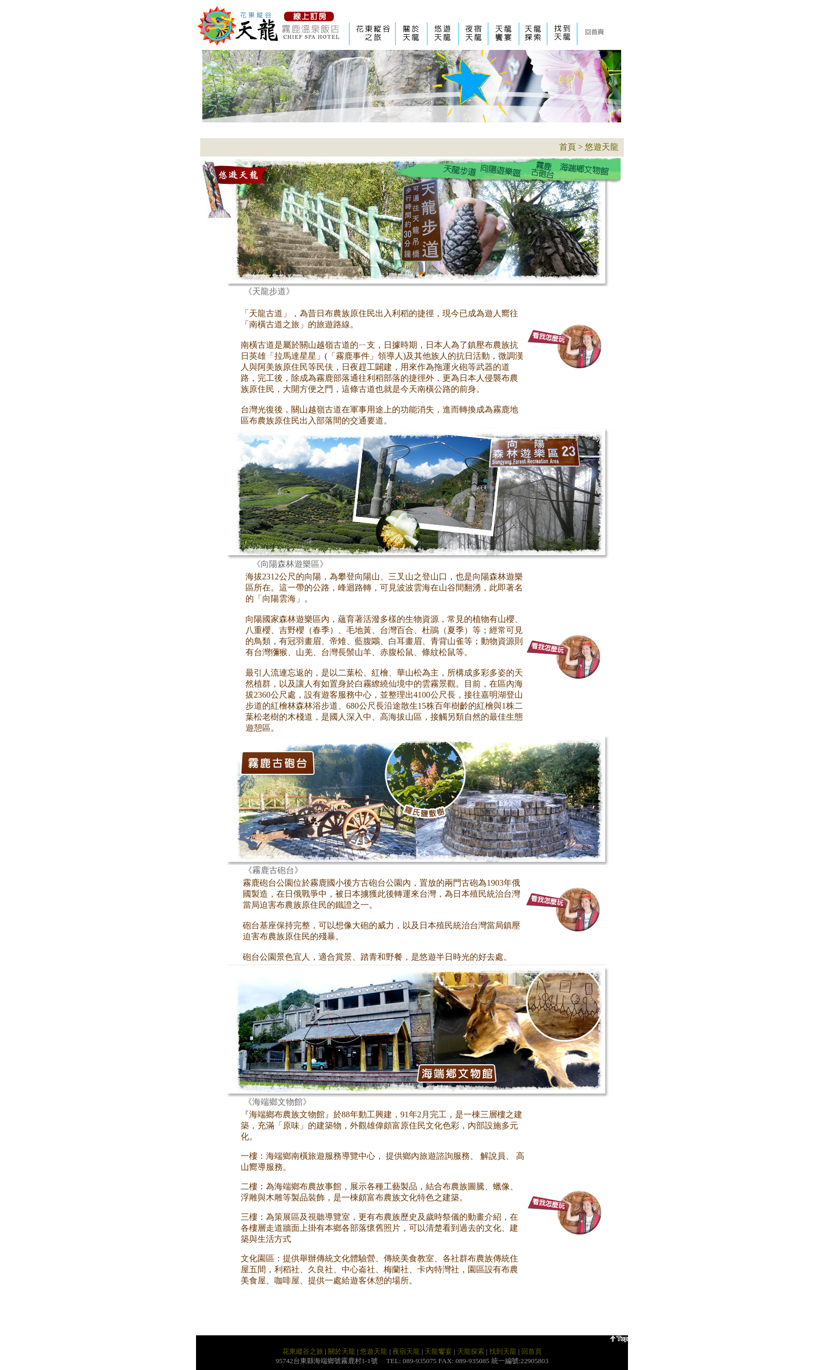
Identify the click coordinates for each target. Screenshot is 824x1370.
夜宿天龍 (406, 1351)
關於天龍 (341, 1351)
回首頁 (531, 1351)
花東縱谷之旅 (302, 1351)
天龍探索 (471, 1351)
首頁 (567, 146)
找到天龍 (503, 1351)
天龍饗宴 (438, 1351)
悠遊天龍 (602, 146)
